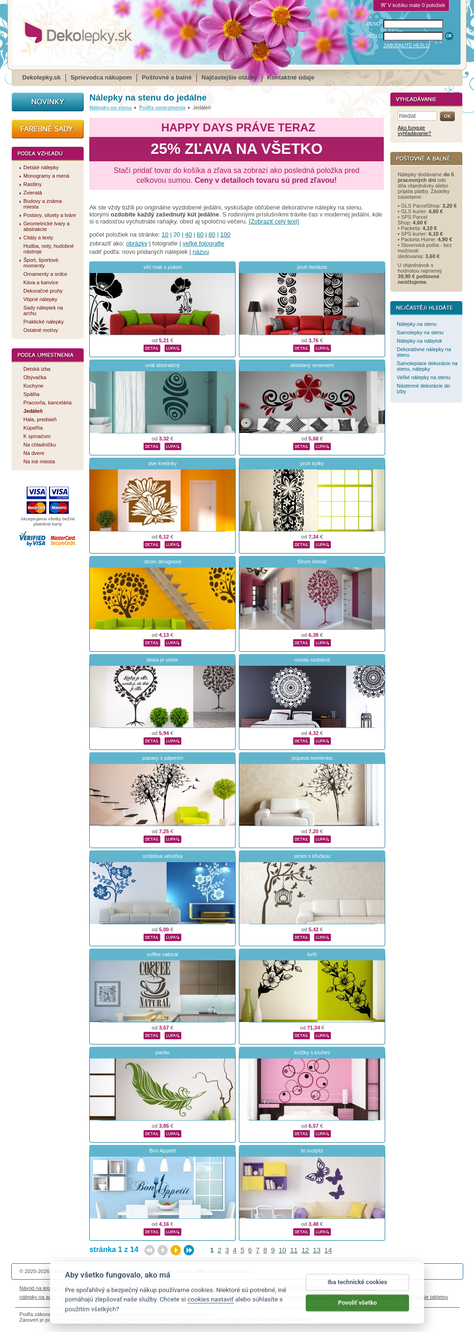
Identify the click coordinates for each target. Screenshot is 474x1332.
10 (165, 234)
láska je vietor (163, 659)
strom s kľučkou (312, 856)
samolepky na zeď (310, 1297)
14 (328, 1250)
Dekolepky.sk (41, 77)
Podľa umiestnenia (162, 107)
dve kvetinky (162, 463)
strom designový (162, 561)
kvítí (312, 954)
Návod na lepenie (40, 1288)
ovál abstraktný (162, 365)
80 (211, 234)
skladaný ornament (312, 365)
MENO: (374, 24)
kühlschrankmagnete (181, 1297)
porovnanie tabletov (425, 1297)
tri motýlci (312, 1150)
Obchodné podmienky (180, 1288)
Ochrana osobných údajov (240, 1288)
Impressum (364, 1288)
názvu (201, 251)
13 (316, 1250)
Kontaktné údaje (290, 77)
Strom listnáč (312, 561)
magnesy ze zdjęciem (260, 1297)
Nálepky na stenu (110, 107)
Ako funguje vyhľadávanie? (414, 130)
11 (293, 1250)
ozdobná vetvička (162, 856)
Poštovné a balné (167, 77)
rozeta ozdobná (312, 659)
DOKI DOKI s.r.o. (131, 1271)
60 (200, 234)
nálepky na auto (38, 1297)
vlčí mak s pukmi (163, 267)
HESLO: (375, 36)
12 (305, 1250)
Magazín (141, 1288)
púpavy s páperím (162, 758)
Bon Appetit (162, 1150)
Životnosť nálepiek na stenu (96, 1288)
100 (225, 234)
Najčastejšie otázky (229, 77)
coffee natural (162, 954)
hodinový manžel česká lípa (367, 1297)
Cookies (283, 1288)
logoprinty (220, 1297)
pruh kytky (311, 463)
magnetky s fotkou (81, 1297)
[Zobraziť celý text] (274, 221)
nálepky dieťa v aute (129, 1297)
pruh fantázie (312, 267)
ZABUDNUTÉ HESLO (406, 45)
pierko (163, 1052)
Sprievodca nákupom (101, 77)
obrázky (137, 243)
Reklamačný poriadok (321, 1288)
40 (188, 234)
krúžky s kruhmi (312, 1052)
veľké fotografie (203, 243)
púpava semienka (312, 758)
